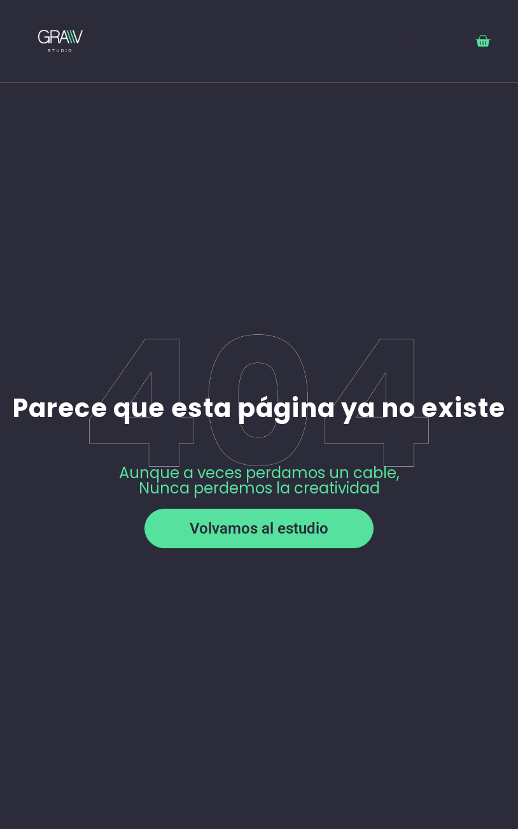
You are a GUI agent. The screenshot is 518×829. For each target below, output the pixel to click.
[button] (410, 41)
